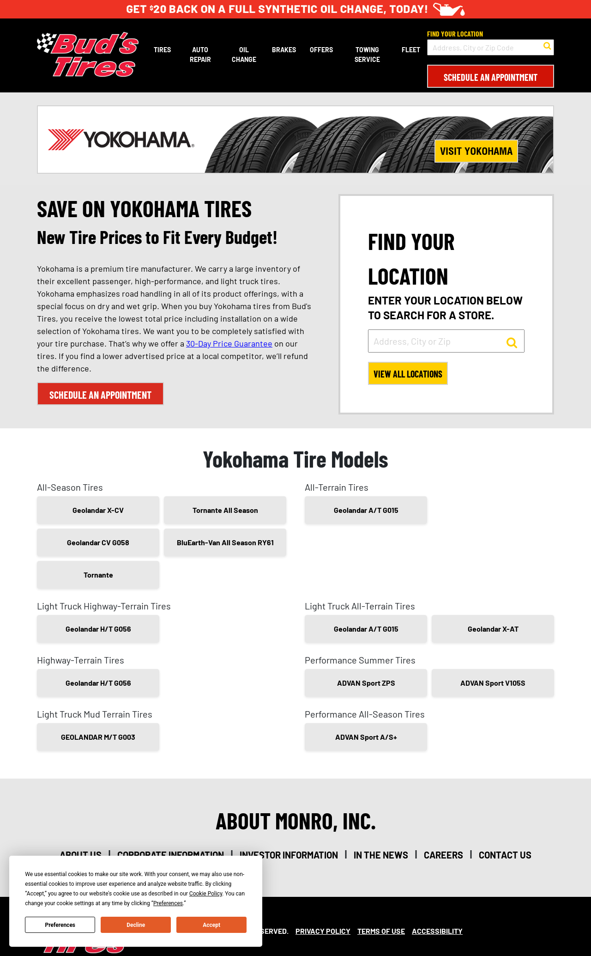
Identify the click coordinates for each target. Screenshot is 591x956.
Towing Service (367, 54)
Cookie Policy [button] (205, 893)
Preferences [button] (168, 903)
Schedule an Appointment (490, 77)
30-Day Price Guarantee (229, 343)
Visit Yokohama (476, 151)
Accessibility (437, 930)
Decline (136, 925)
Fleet (411, 50)
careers (443, 854)
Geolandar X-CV (98, 509)
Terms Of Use (381, 930)
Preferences (60, 925)
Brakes (284, 50)
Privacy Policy (323, 930)
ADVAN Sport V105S (492, 682)
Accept (211, 925)
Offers (321, 50)
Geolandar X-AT (493, 628)
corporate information (170, 854)
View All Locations (409, 374)
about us (81, 854)
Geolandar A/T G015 (366, 509)
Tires (162, 50)
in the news (381, 854)
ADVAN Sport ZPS (366, 682)
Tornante (98, 574)
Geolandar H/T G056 (98, 628)
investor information (289, 854)
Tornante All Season (225, 509)
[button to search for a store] (547, 45)
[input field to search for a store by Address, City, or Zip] (446, 341)
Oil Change (244, 54)
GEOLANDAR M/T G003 (98, 736)
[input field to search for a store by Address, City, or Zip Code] (490, 47)
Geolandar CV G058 (98, 542)
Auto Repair (200, 54)
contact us (505, 854)
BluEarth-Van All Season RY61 (225, 542)
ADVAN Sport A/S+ (366, 736)
